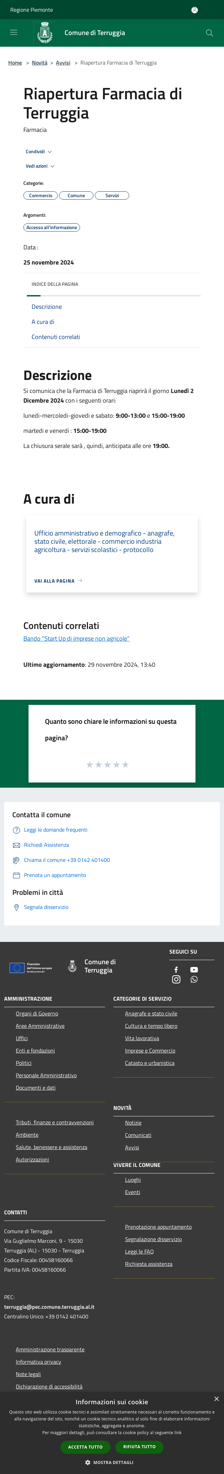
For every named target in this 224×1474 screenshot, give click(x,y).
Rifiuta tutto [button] (139, 1447)
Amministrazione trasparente (50, 1349)
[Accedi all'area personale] (194, 10)
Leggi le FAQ (139, 1251)
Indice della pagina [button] (55, 284)
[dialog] (112, 1433)
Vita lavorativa (142, 1038)
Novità (39, 62)
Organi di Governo (37, 1013)
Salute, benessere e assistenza (51, 1147)
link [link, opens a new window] (178, 1433)
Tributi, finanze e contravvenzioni (55, 1122)
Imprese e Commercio (150, 1050)
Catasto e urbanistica (150, 1063)
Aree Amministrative (40, 1026)
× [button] (216, 1399)
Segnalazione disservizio (153, 1239)
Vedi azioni (41, 166)
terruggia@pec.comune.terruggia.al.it (49, 1307)
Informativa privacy (38, 1362)
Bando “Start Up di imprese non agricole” (76, 638)
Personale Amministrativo (46, 1075)
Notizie (133, 1122)
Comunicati (138, 1135)
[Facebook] (176, 970)
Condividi (40, 152)
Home (15, 62)
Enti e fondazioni (35, 1050)
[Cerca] (209, 33)
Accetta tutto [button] (85, 1447)
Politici (24, 1063)
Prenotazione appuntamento (158, 1227)
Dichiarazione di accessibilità (49, 1386)
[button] (112, 1462)
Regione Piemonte (31, 9)
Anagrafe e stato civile (151, 1013)
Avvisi (63, 62)
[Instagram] (176, 979)
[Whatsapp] (194, 979)
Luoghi (133, 1179)
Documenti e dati (36, 1087)
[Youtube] (194, 970)
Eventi (132, 1192)
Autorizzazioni (32, 1159)
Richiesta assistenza (148, 1264)
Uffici (22, 1038)
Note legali (28, 1374)
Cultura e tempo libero (151, 1026)
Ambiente (27, 1134)
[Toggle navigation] (14, 32)
